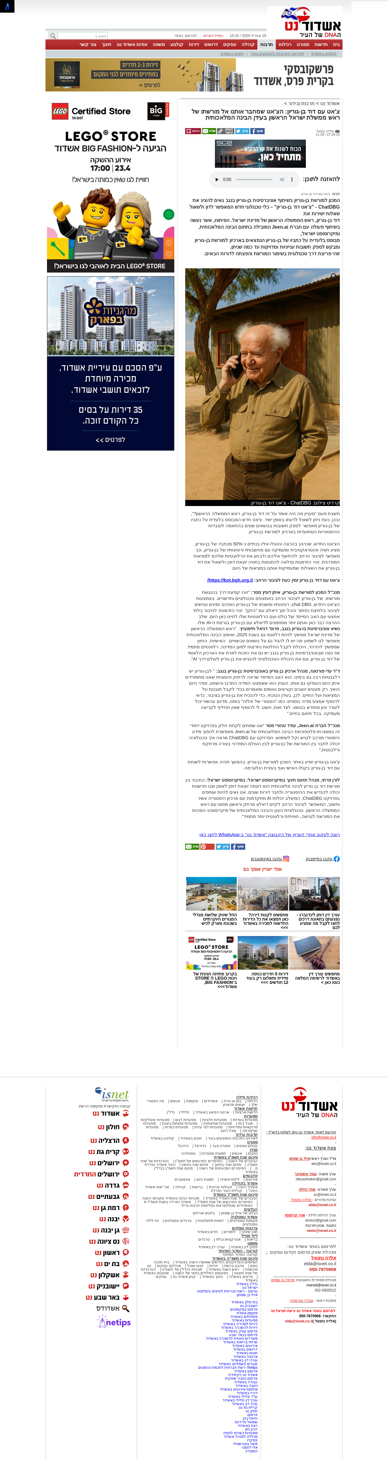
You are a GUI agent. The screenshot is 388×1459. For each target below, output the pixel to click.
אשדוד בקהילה (245, 1183)
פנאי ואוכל (195, 1266)
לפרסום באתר (185, 36)
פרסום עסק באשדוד (241, 1331)
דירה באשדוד (247, 1393)
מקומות (192, 1101)
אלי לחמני (250, 1447)
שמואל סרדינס (246, 1422)
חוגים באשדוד (232, 53)
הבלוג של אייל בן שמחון (239, 1213)
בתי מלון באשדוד (244, 1302)
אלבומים (250, 1175)
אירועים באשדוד (245, 1346)
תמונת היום (205, 1179)
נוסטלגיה (188, 1153)
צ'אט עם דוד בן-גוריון (315, 194)
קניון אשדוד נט (184, 1277)
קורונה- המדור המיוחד (240, 1254)
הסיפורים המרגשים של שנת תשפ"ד (224, 1202)
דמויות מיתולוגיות (211, 1221)
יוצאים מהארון (234, 1105)
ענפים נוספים (247, 1146)
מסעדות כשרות (176, 1127)
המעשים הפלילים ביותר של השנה (201, 1273)
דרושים (211, 44)
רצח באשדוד (248, 1426)
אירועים (252, 1179)
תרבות (266, 44)
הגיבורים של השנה (243, 1161)
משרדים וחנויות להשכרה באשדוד (232, 1338)
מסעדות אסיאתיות (217, 1123)
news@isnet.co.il (321, 1231)
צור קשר (87, 44)
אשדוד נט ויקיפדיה (242, 1375)
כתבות (253, 1153)
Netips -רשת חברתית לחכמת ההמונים (228, 1367)
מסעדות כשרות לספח (240, 1433)
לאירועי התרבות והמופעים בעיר (277, 53)
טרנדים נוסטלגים (178, 1221)
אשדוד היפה (247, 1187)
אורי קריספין (295, 1215)
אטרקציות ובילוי (228, 1239)
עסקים (229, 44)
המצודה (251, 1451)
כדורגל (183, 1146)
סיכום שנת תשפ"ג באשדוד (235, 1157)
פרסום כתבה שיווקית (241, 1378)
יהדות (213, 1266)
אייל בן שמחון (247, 1295)
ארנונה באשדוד (245, 1357)
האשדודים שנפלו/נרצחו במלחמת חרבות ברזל (217, 1205)
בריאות (197, 1187)
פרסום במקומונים (244, 1309)
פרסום (252, 1415)
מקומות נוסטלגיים (243, 1221)
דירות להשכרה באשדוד (239, 1327)
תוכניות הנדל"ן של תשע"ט (182, 1269)
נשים (254, 1266)
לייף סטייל (249, 1235)
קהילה (248, 44)
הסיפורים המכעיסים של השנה (222, 1168)
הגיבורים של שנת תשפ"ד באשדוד (231, 1198)
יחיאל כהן (250, 1418)
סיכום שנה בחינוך (227, 1165)
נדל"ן (171, 1112)
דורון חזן (251, 1429)
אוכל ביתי (245, 1123)
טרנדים (204, 1239)
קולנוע (176, 44)
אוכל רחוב (228, 1131)
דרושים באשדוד (245, 1349)
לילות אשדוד (229, 1179)
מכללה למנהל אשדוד (241, 1436)
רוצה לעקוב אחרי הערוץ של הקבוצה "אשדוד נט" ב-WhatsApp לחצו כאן (269, 834)
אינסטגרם (182, 1179)
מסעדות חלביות (214, 1120)
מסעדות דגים (185, 1120)
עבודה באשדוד (245, 1382)
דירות (194, 44)
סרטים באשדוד (241, 1277)
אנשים (175, 1101)
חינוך (106, 44)
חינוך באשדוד (212, 1277)
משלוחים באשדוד (244, 1317)
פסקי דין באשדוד (244, 1247)
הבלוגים (251, 1209)
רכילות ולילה (247, 1097)
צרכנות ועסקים (245, 1228)
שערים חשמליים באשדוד (238, 1364)
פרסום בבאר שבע (243, 1335)
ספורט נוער (221, 1146)
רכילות (285, 44)
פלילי (185, 1112)
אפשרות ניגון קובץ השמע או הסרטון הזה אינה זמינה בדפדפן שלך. (254, 179)
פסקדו (252, 1440)
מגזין (254, 1149)
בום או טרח (233, 1101)
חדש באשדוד (207, 1232)
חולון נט (251, 1411)
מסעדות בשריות (245, 1120)
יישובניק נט (248, 1306)
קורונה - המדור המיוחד (238, 1251)
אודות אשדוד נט (132, 44)
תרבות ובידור (301, 103)
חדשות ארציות (246, 1112)
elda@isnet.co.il (322, 1205)
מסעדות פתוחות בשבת (180, 1123)
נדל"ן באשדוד (247, 1284)
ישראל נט (250, 1287)
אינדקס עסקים (169, 1266)
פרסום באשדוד (245, 1371)
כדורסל (200, 1146)
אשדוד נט (329, 103)
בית (336, 44)
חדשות (321, 44)
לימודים (229, 1232)
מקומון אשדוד (247, 1313)
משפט (159, 44)
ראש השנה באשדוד (224, 1269)
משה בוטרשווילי (245, 1444)
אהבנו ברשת (234, 1266)
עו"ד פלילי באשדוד (242, 1396)
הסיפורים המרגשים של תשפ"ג (198, 1161)
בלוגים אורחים (204, 1213)
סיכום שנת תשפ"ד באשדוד (235, 1194)
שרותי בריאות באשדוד (240, 1342)
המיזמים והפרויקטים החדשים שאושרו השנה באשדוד (216, 1262)
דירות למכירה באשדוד (240, 1324)
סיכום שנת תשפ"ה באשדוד (235, 1258)
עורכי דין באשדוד (211, 1247)
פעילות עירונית (220, 1187)
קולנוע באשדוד (323, 53)
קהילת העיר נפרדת (226, 1191)
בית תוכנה (161, 1262)
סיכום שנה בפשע (195, 1165)
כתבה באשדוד (246, 1386)
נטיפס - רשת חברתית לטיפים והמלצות (227, 1291)
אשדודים (211, 1101)
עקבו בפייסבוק (323, 858)
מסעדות (251, 1116)
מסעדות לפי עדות (208, 1127)
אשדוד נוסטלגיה (244, 1217)
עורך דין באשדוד (245, 1404)
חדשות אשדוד (246, 1108)
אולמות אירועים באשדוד (239, 1389)
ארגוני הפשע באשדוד (212, 1112)
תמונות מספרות (213, 1153)
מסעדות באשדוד (245, 1320)
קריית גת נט (248, 1407)
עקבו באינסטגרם (270, 858)
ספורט (303, 44)
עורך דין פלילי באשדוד (240, 1400)
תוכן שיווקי (250, 1232)
